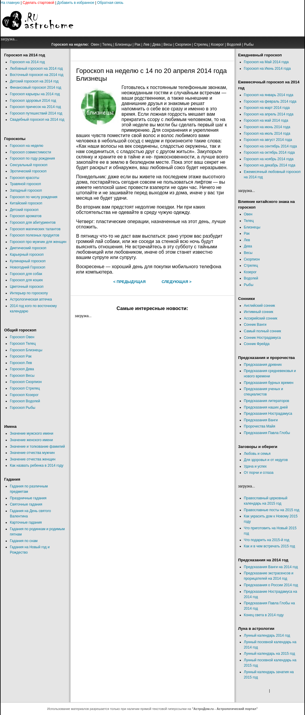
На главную (10, 3)
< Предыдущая (129, 281)
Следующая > (177, 281)
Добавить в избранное (75, 3)
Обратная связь (110, 3)
